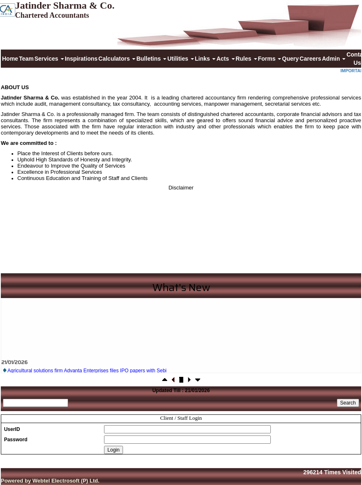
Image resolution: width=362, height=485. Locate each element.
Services (49, 58)
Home (10, 58)
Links (205, 58)
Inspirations (81, 58)
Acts (225, 58)
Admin (333, 58)
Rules (246, 58)
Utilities (180, 58)
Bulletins (151, 58)
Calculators (116, 58)
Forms (270, 58)
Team (26, 58)
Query (290, 58)
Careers (310, 58)
